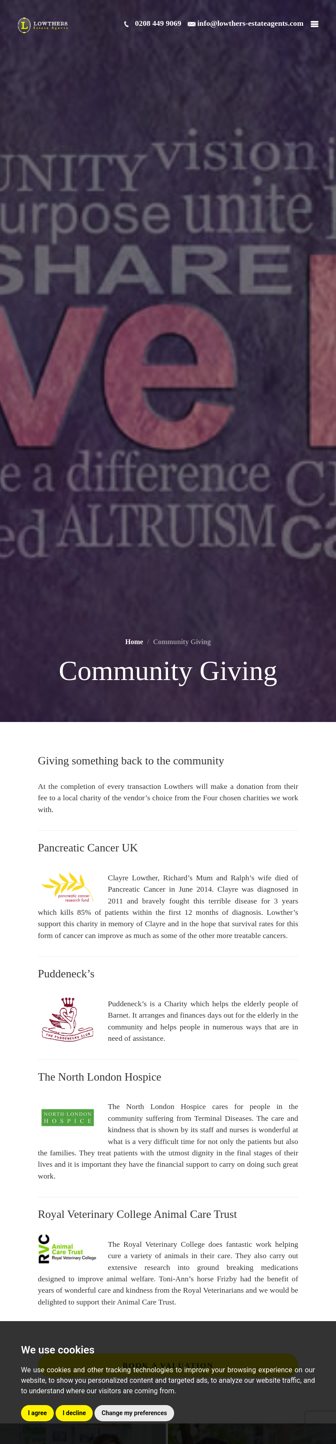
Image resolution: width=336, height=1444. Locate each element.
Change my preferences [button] (134, 1412)
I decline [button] (74, 1412)
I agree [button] (37, 1412)
